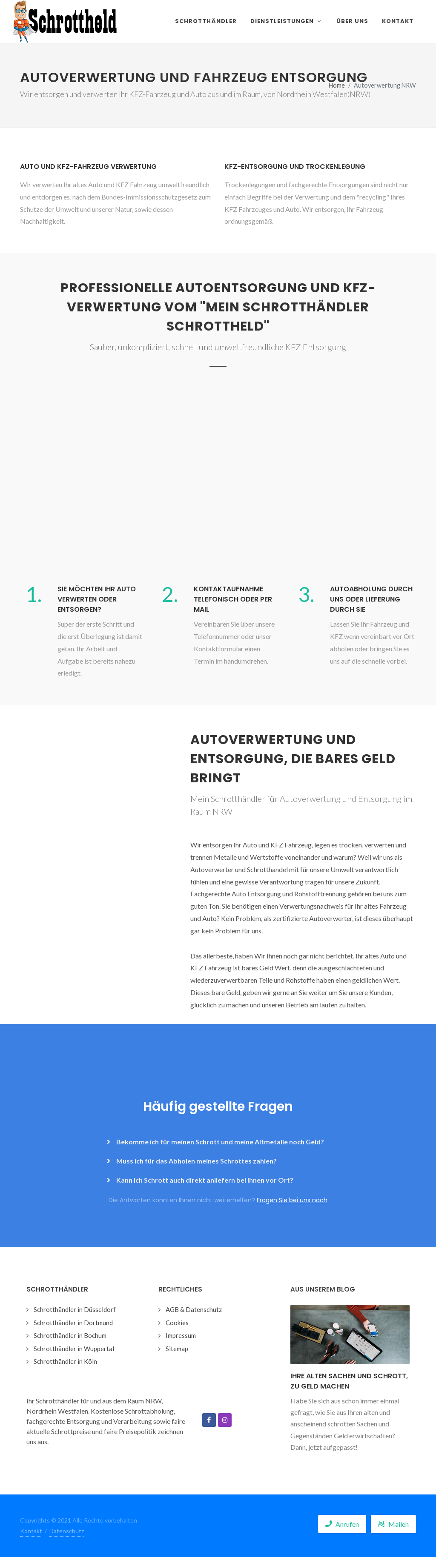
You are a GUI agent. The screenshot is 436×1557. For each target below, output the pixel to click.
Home (337, 85)
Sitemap (177, 1348)
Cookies (177, 1322)
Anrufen (342, 1524)
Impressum (181, 1335)
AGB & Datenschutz (194, 1309)
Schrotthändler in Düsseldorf (75, 1309)
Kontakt (31, 1530)
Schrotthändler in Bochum (70, 1335)
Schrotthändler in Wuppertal (74, 1348)
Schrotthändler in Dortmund (73, 1322)
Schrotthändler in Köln (65, 1361)
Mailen (393, 1524)
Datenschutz (66, 1530)
